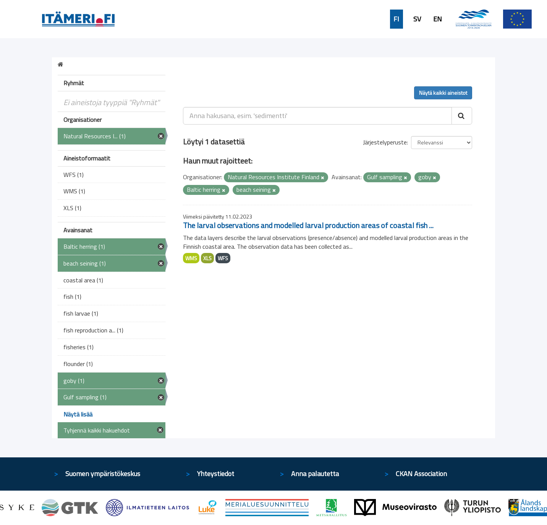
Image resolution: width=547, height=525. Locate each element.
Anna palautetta (315, 473)
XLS (207, 258)
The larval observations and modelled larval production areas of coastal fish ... (308, 225)
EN (437, 19)
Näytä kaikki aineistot (443, 93)
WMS (191, 258)
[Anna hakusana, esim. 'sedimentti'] (317, 116)
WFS (223, 258)
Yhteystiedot (215, 473)
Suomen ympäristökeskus (102, 473)
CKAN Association (421, 473)
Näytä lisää (77, 414)
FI (396, 19)
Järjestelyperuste (385, 142)
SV (417, 19)
